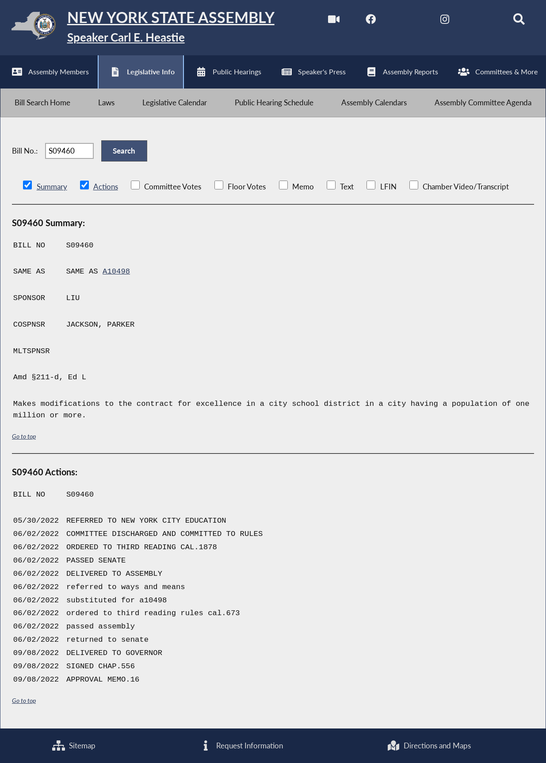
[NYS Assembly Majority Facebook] (371, 21)
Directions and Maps (429, 745)
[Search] (519, 21)
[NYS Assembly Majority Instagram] (445, 21)
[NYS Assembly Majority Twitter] (408, 21)
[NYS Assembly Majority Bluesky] (482, 21)
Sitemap (73, 745)
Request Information (241, 745)
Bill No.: (25, 150)
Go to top (24, 436)
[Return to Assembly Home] (137, 27)
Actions (105, 186)
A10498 (116, 271)
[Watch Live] (334, 21)
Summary (52, 186)
